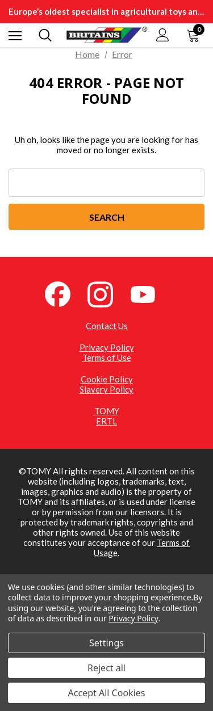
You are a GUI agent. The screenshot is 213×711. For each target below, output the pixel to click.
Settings (106, 643)
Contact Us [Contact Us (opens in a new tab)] (107, 326)
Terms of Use (106, 357)
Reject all (106, 668)
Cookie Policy (107, 379)
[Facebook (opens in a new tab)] (64, 293)
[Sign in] (162, 34)
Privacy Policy (107, 347)
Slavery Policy (106, 389)
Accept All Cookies (106, 693)
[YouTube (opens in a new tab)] (149, 293)
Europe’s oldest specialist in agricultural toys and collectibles (106, 11)
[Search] (45, 35)
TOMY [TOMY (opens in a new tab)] (106, 411)
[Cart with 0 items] (195, 35)
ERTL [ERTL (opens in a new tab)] (106, 421)
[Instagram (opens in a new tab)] (106, 293)
